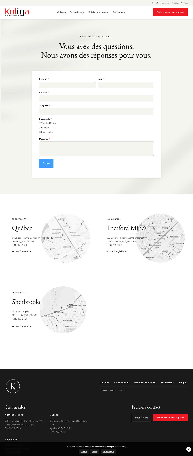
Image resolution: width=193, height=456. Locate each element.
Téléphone (44, 105)
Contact (184, 3)
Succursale (44, 118)
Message (43, 138)
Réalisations (119, 12)
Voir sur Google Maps (22, 251)
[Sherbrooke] (40, 132)
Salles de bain (77, 12)
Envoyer (46, 163)
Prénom (43, 79)
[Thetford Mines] (40, 123)
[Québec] (40, 128)
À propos (175, 3)
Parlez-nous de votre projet (170, 12)
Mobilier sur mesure (98, 12)
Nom (100, 79)
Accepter (84, 452)
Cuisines (61, 12)
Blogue (182, 382)
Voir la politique (108, 452)
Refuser (94, 452)
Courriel (43, 92)
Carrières (165, 3)
